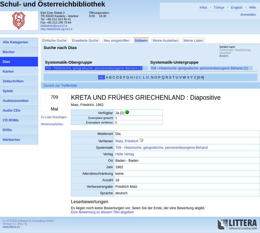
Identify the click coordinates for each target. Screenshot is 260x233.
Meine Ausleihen (165, 40)
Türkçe (219, 7)
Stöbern (141, 40)
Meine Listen (193, 40)
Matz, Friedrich (126, 141)
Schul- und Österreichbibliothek (52, 4)
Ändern (223, 55)
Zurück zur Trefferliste (60, 85)
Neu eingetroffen (116, 40)
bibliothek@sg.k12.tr (54, 25)
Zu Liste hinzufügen (54, 117)
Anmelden (248, 14)
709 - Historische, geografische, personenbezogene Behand (161, 147)
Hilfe (252, 7)
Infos (203, 7)
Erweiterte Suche (85, 40)
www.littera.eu (11, 226)
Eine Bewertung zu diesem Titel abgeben (102, 212)
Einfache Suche (54, 40)
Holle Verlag (124, 154)
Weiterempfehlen (52, 124)
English (236, 7)
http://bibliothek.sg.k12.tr (57, 29)
